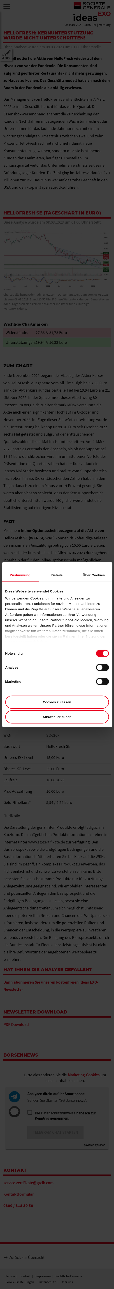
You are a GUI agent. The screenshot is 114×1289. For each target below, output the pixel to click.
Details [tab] (57, 575)
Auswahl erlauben (56, 717)
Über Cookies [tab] (94, 575)
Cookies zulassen (57, 702)
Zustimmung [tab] (20, 575)
